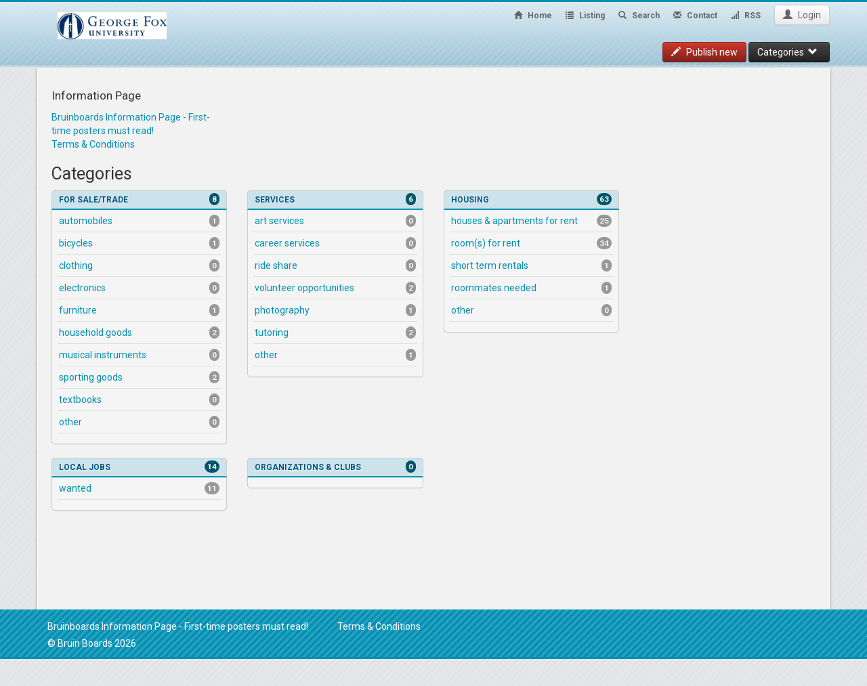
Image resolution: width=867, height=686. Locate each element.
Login (802, 14)
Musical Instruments (139, 355)
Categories (787, 52)
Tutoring (335, 332)
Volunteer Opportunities (335, 288)
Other (139, 422)
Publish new (704, 52)
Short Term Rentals (531, 265)
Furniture (139, 310)
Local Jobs (139, 466)
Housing (531, 199)
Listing (585, 15)
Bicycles (139, 243)
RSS (746, 15)
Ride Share (335, 265)
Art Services (335, 221)
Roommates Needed (531, 288)
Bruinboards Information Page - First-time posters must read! (177, 626)
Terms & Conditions (93, 144)
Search (639, 15)
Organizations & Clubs (335, 466)
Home (533, 15)
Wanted (139, 488)
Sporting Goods (139, 377)
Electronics (139, 288)
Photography (335, 310)
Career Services (335, 243)
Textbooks (139, 399)
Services (335, 199)
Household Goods (139, 332)
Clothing (139, 265)
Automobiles (139, 221)
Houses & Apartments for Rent (531, 221)
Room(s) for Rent (531, 243)
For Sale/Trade (139, 199)
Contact (695, 15)
